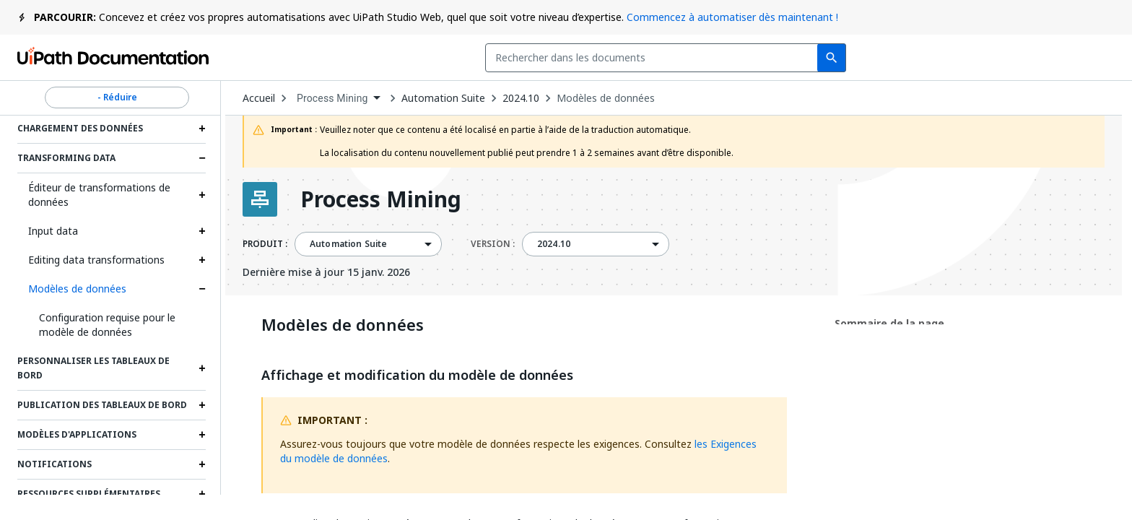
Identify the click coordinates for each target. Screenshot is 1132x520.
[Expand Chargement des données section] (202, 128)
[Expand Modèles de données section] (202, 288)
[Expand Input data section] (202, 231)
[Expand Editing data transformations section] (202, 260)
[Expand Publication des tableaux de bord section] (202, 405)
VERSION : (493, 244)
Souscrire (888, 58)
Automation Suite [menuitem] (348, 244)
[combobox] (454, 58)
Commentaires (772, 58)
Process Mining (380, 199)
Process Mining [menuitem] (332, 98)
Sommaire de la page (889, 323)
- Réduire (116, 97)
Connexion (987, 58)
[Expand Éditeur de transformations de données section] (202, 195)
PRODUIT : (265, 244)
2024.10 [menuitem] (553, 244)
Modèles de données (77, 288)
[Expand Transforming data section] (202, 158)
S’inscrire (1076, 58)
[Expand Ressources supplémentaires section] (202, 494)
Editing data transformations (96, 259)
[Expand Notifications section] (202, 464)
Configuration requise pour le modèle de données (107, 324)
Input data (53, 230)
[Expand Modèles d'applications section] (202, 434)
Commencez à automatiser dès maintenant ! (732, 17)
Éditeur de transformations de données (99, 194)
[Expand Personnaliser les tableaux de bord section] (202, 368)
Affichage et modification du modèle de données (417, 375)
